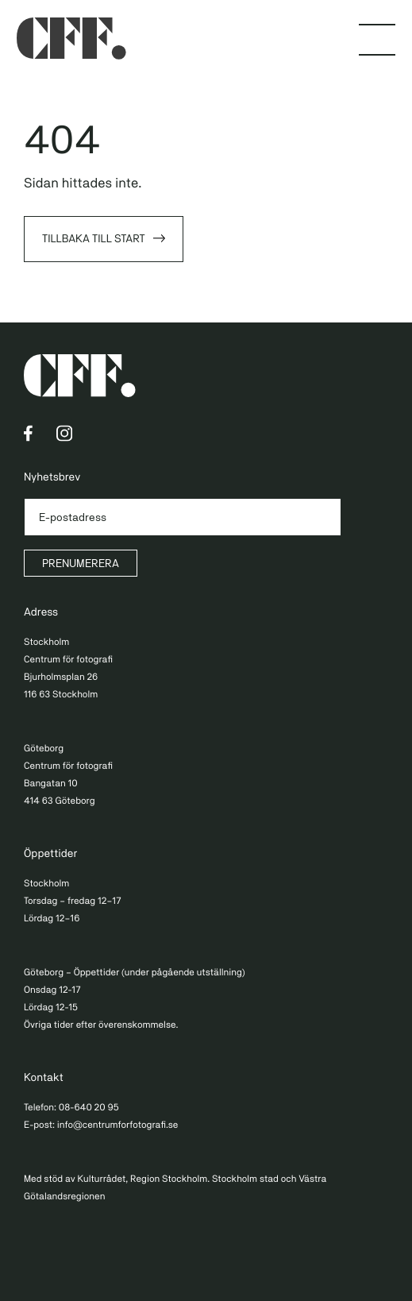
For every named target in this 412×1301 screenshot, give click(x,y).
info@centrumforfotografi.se (118, 1124)
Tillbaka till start (93, 239)
